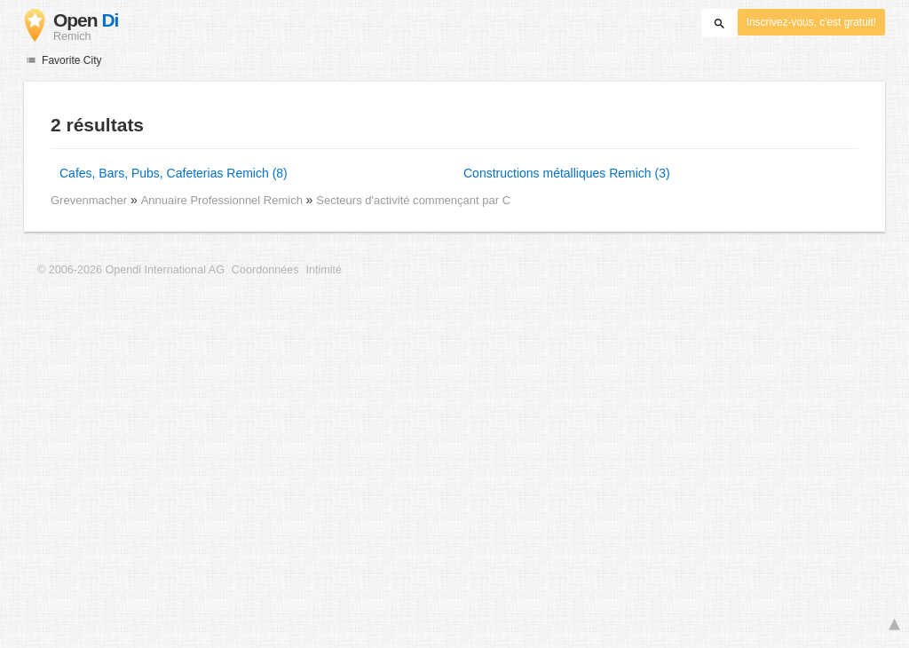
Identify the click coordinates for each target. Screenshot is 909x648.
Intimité (323, 270)
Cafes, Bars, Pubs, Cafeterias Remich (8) (173, 173)
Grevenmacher (89, 200)
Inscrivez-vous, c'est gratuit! (811, 22)
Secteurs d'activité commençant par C (413, 200)
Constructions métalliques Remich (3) (566, 173)
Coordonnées (265, 270)
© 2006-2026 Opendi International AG (131, 270)
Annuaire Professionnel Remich (223, 200)
